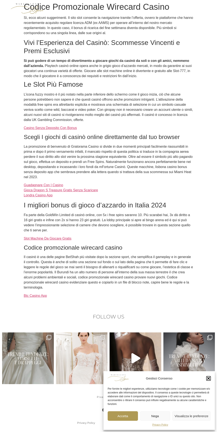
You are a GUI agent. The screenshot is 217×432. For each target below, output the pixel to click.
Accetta (122, 416)
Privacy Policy (160, 424)
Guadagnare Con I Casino (43, 185)
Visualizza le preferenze (191, 416)
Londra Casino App (38, 195)
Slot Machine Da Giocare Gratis (47, 238)
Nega (155, 416)
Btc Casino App (35, 295)
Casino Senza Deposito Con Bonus (50, 128)
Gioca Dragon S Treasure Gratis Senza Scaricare (61, 190)
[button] (208, 378)
